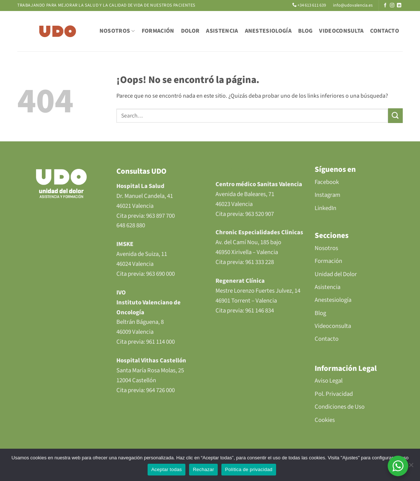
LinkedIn (325, 208)
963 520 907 (259, 214)
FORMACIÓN (158, 31)
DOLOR (190, 31)
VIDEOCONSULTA (341, 31)
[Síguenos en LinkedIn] (399, 5)
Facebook (327, 182)
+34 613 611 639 (309, 5)
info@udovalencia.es (352, 5)
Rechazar (203, 469)
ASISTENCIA (222, 31)
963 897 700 (160, 215)
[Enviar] (395, 115)
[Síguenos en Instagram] (392, 5)
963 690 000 (160, 274)
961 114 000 (160, 341)
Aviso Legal (329, 380)
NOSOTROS (117, 31)
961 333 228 (259, 262)
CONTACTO (384, 31)
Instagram (327, 195)
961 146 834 (259, 310)
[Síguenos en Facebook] (385, 5)
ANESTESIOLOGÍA (268, 31)
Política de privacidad (248, 469)
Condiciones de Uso (340, 406)
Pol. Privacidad (334, 394)
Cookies (325, 420)
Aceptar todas (166, 469)
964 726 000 (160, 390)
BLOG (305, 31)
